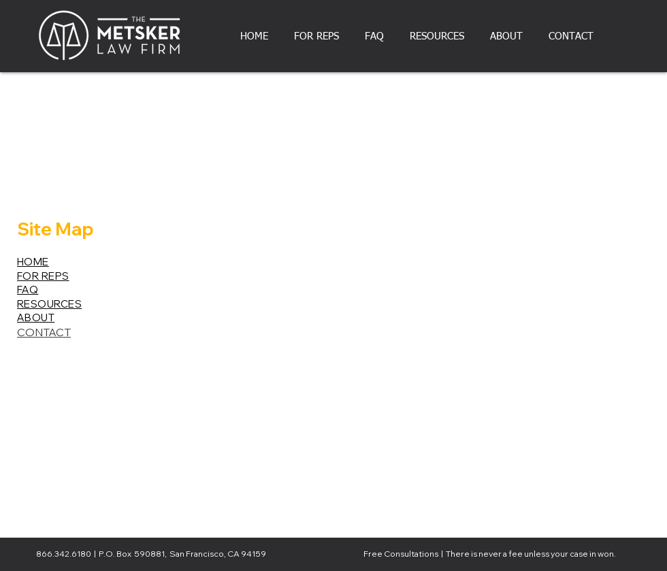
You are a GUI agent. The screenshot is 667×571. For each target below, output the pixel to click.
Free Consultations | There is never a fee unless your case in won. (489, 554)
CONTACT (44, 332)
